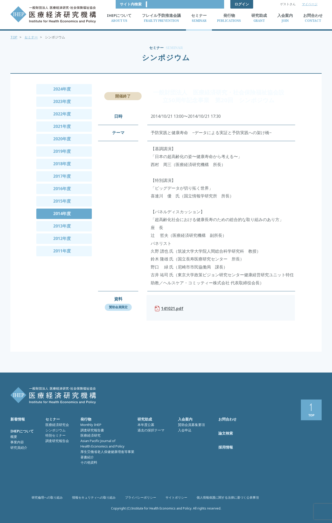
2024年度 (62, 89)
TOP (13, 37)
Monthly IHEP (90, 424)
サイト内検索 (209, 4)
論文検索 (225, 433)
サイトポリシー (176, 497)
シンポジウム (55, 430)
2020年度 (62, 139)
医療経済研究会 (57, 424)
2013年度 (62, 226)
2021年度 (62, 126)
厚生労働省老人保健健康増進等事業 (107, 451)
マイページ (309, 4)
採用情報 (225, 447)
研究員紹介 (18, 447)
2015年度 (62, 201)
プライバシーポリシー (140, 497)
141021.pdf (172, 308)
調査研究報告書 (92, 430)
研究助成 (144, 419)
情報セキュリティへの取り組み (94, 497)
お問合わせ (227, 419)
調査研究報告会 (57, 440)
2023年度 (62, 101)
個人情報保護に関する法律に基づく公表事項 (228, 497)
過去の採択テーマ (150, 430)
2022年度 (62, 114)
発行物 (85, 419)
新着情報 (17, 419)
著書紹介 (87, 457)
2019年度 (62, 151)
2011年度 (62, 251)
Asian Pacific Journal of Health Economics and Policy (102, 443)
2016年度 (62, 188)
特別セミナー (55, 435)
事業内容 (17, 442)
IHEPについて (22, 431)
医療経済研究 (90, 435)
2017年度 (62, 176)
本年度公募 (145, 424)
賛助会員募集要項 (191, 424)
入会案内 (185, 419)
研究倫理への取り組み (47, 497)
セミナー (31, 37)
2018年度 (62, 164)
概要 (13, 436)
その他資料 (88, 462)
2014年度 (62, 213)
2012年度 (62, 238)
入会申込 (184, 430)
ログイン (241, 4)
